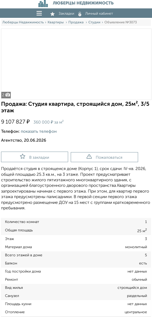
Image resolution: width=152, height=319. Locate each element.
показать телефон (39, 132)
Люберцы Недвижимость (23, 22)
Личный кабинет (95, 13)
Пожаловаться (104, 157)
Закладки (62, 13)
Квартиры (56, 22)
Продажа (76, 22)
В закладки (34, 157)
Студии (94, 22)
